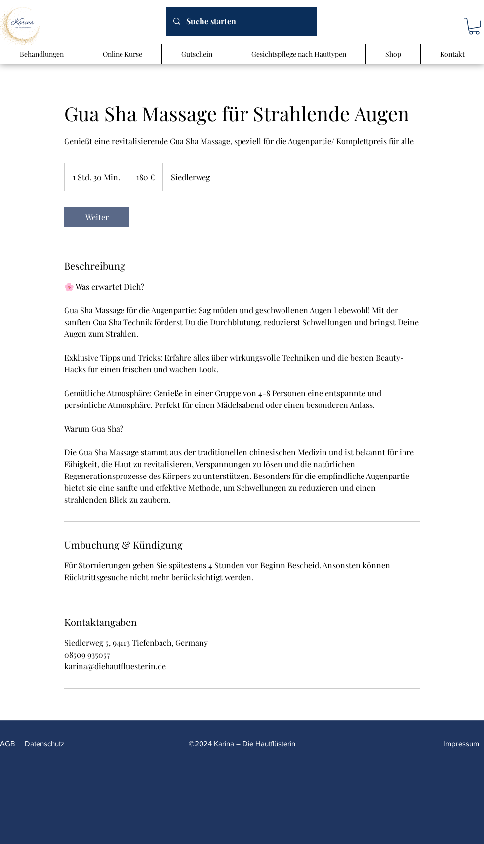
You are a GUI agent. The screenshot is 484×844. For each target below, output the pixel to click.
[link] (96, 217)
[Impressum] (464, 743)
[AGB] (9, 743)
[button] (474, 26)
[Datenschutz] (47, 743)
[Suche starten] (241, 21)
